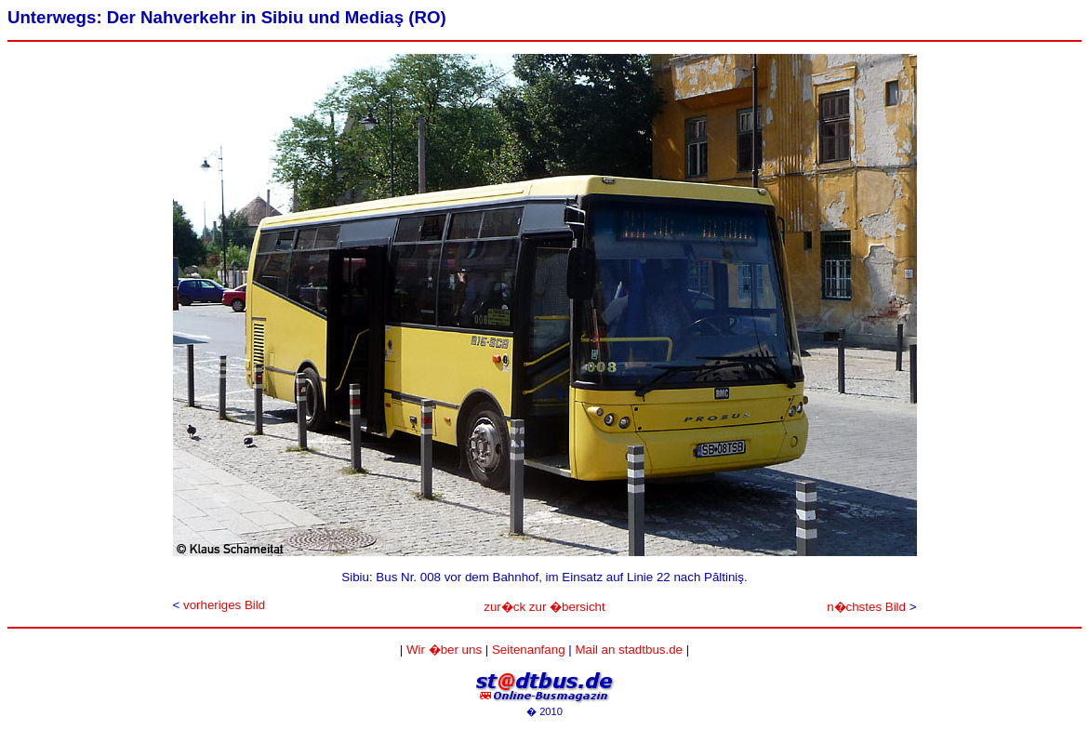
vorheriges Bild (224, 605)
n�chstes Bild (866, 607)
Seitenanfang (528, 650)
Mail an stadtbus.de (629, 650)
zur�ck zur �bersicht (544, 607)
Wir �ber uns (444, 650)
